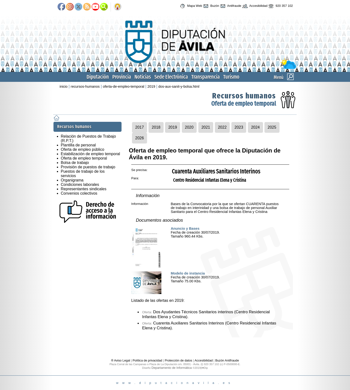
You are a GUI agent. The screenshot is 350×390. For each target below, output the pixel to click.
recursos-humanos (85, 86)
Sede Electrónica (171, 77)
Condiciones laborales (80, 184)
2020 (189, 127)
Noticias (142, 77)
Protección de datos (178, 360)
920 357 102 (280, 6)
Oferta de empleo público (82, 149)
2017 (139, 127)
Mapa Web (190, 6)
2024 (255, 127)
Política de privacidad (147, 360)
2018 (156, 127)
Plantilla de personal (78, 145)
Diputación (98, 77)
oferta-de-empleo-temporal (123, 86)
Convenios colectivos (79, 193)
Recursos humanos (244, 95)
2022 (222, 127)
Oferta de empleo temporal (243, 103)
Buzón (210, 6)
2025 (272, 127)
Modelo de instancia (188, 273)
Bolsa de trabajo (75, 163)
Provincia (121, 77)
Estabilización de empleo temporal (90, 154)
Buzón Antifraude (227, 360)
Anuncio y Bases (185, 228)
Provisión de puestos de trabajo (88, 167)
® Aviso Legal (121, 360)
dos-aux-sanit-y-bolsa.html (179, 86)
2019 (151, 86)
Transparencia (205, 77)
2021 (205, 127)
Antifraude (230, 6)
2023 (239, 127)
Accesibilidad (254, 6)
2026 (139, 138)
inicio (64, 86)
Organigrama (72, 180)
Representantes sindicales (83, 189)
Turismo (231, 77)
